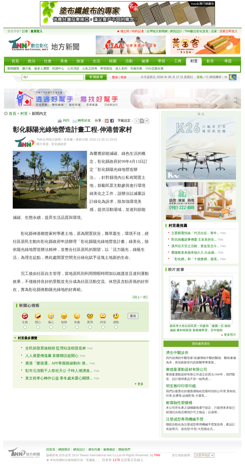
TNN (157, 455)
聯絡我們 (124, 449)
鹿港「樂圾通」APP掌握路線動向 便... (56, 363)
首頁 (12, 114)
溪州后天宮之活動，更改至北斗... (195, 246)
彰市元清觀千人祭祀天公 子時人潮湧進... (59, 371)
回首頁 (50, 449)
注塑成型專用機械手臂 (185, 419)
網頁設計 (176, 31)
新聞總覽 (13, 68)
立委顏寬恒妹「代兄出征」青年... (195, 233)
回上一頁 (140, 297)
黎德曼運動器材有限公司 (186, 369)
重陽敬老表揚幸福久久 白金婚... (194, 252)
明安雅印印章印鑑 (181, 386)
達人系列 (121, 68)
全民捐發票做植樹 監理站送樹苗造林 (55, 348)
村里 (24, 114)
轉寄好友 (84, 120)
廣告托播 (94, 449)
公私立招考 (89, 68)
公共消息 (73, 68)
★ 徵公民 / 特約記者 (130, 31)
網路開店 (64, 449)
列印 (66, 120)
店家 (214, 31)
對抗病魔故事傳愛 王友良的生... (194, 239)
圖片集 (26, 68)
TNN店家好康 (154, 68)
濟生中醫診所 (177, 353)
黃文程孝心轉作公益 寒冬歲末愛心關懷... (59, 378)
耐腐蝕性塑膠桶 (179, 403)
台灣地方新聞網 (157, 31)
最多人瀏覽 (41, 68)
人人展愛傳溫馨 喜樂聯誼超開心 (52, 356)
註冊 (25, 31)
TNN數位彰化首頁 (196, 31)
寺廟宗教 (136, 68)
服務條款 (109, 449)
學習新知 (106, 68)
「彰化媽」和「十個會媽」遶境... (195, 259)
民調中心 (58, 68)
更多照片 (230, 334)
